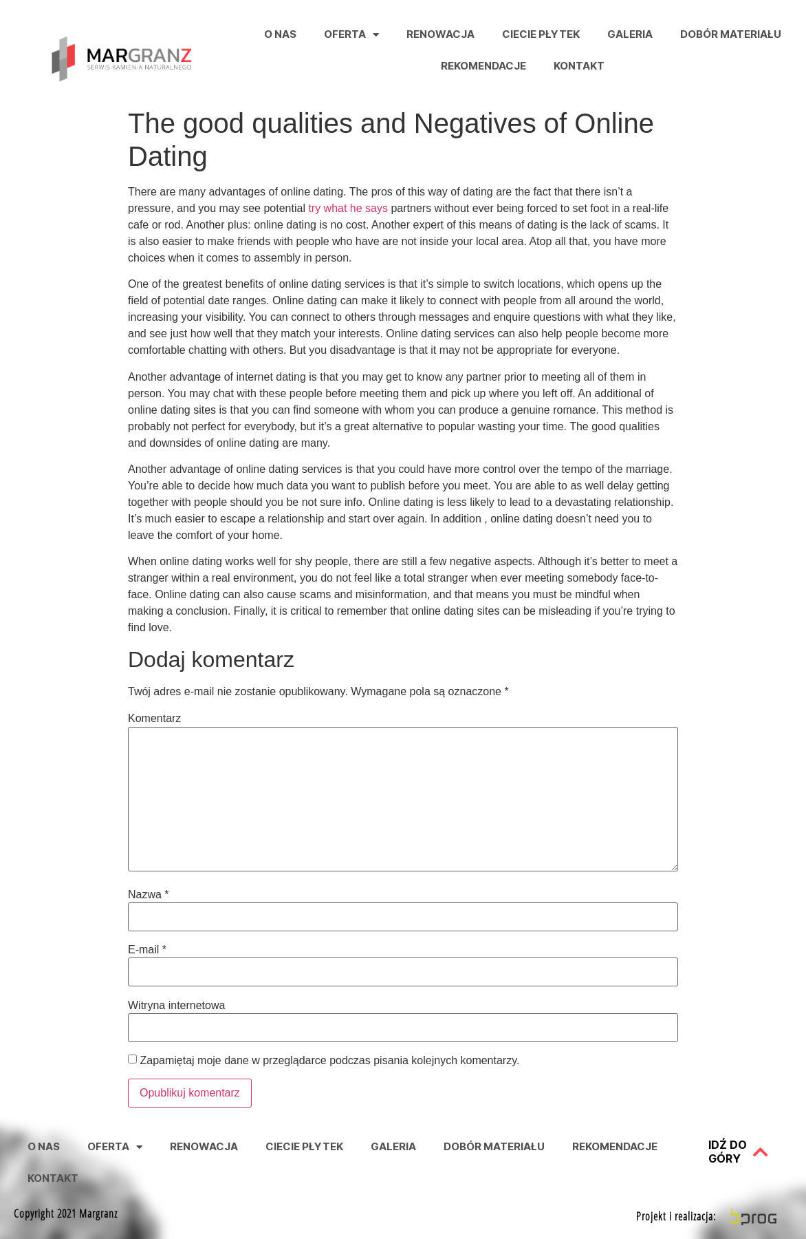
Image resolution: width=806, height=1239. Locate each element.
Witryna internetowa (176, 1005)
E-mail (147, 949)
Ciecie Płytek (541, 34)
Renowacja (440, 34)
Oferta (351, 35)
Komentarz (154, 718)
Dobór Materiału (730, 34)
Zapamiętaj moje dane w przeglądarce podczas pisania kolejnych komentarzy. (329, 1060)
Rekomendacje (483, 65)
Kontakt (579, 65)
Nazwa (148, 894)
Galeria (630, 34)
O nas (280, 34)
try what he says (348, 208)
